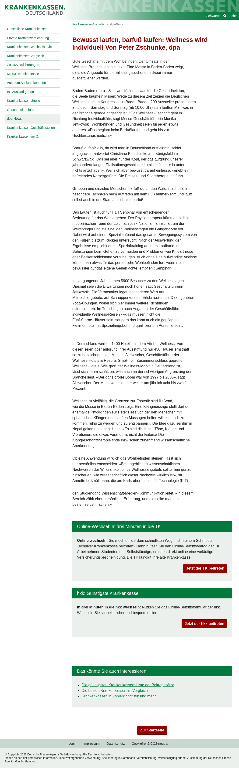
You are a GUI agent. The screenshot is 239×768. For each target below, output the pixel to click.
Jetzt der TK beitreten (205, 568)
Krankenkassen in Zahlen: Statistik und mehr (119, 696)
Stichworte (212, 16)
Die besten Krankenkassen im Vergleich (115, 691)
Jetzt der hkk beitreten (204, 624)
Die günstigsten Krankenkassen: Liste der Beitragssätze (128, 685)
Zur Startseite (152, 730)
